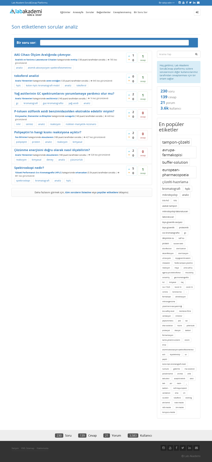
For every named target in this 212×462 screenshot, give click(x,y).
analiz (19, 67)
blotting (189, 398)
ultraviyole (166, 258)
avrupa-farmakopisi (172, 152)
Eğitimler (65, 12)
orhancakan (81, 172)
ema (176, 393)
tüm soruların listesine (78, 192)
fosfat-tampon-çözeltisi (184, 263)
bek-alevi (165, 378)
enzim (187, 340)
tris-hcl (165, 200)
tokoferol (81, 85)
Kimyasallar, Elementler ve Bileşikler (33, 116)
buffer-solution (175, 162)
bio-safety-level (168, 311)
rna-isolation (190, 369)
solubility (166, 277)
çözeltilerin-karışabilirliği (172, 306)
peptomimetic (167, 321)
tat (186, 321)
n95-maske (166, 407)
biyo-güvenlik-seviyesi (172, 222)
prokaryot (166, 330)
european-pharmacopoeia (175, 172)
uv (186, 354)
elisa (164, 345)
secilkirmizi (52, 98)
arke (189, 374)
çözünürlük (76, 159)
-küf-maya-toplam (180, 388)
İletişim (15, 448)
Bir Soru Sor (140, 12)
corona (165, 292)
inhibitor (178, 316)
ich (184, 393)
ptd (179, 321)
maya (177, 268)
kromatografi (31, 103)
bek (163, 383)
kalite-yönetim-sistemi (171, 340)
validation (166, 393)
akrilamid (166, 402)
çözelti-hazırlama (175, 182)
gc (17, 103)
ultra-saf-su (188, 268)
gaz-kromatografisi (53, 103)
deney (50, 159)
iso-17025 (166, 287)
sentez (29, 124)
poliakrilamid (167, 374)
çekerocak (190, 325)
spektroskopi (23, 180)
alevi (192, 378)
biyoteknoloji (175, 354)
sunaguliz (70, 116)
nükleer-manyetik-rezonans (81, 124)
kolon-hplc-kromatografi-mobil (43, 85)
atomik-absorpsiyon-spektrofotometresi (50, 67)
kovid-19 (178, 287)
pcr (171, 383)
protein (36, 141)
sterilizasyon (183, 253)
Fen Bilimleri (21, 137)
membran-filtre (185, 311)
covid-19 (189, 287)
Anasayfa (78, 12)
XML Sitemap (27, 448)
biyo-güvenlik (168, 227)
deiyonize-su (168, 238)
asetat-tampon (169, 205)
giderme (176, 369)
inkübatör (166, 263)
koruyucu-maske (168, 412)
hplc (18, 85)
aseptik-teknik (179, 378)
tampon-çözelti (176, 142)
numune (165, 369)
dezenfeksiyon (168, 253)
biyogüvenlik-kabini (182, 258)
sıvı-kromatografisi (171, 232)
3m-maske (180, 407)
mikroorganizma (168, 301)
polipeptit (21, 141)
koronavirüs (177, 292)
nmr (18, 124)
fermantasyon (167, 335)
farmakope (166, 296)
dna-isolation (167, 325)
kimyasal (77, 141)
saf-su (181, 238)
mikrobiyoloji (170, 194)
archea (180, 374)
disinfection (167, 248)
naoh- (179, 383)
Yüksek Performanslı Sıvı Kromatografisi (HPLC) (38, 172)
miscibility (189, 272)
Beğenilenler (104, 12)
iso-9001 (165, 398)
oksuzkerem (47, 137)
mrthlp (73, 59)
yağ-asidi (74, 103)
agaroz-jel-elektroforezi (171, 272)
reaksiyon (55, 124)
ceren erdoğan (53, 80)
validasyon (166, 316)
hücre (179, 325)
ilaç (182, 282)
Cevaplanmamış (122, 12)
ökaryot (178, 330)
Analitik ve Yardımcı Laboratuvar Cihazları (36, 59)
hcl (163, 282)
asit (163, 354)
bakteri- (165, 388)
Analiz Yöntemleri (24, 80)
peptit (164, 359)
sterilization (181, 248)
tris (175, 200)
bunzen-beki (178, 243)
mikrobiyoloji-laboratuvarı (175, 211)
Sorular (90, 12)
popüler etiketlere (107, 192)
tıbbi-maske (179, 402)
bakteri (188, 330)
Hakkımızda (42, 448)
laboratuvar (168, 216)
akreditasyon (180, 296)
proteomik (183, 227)
